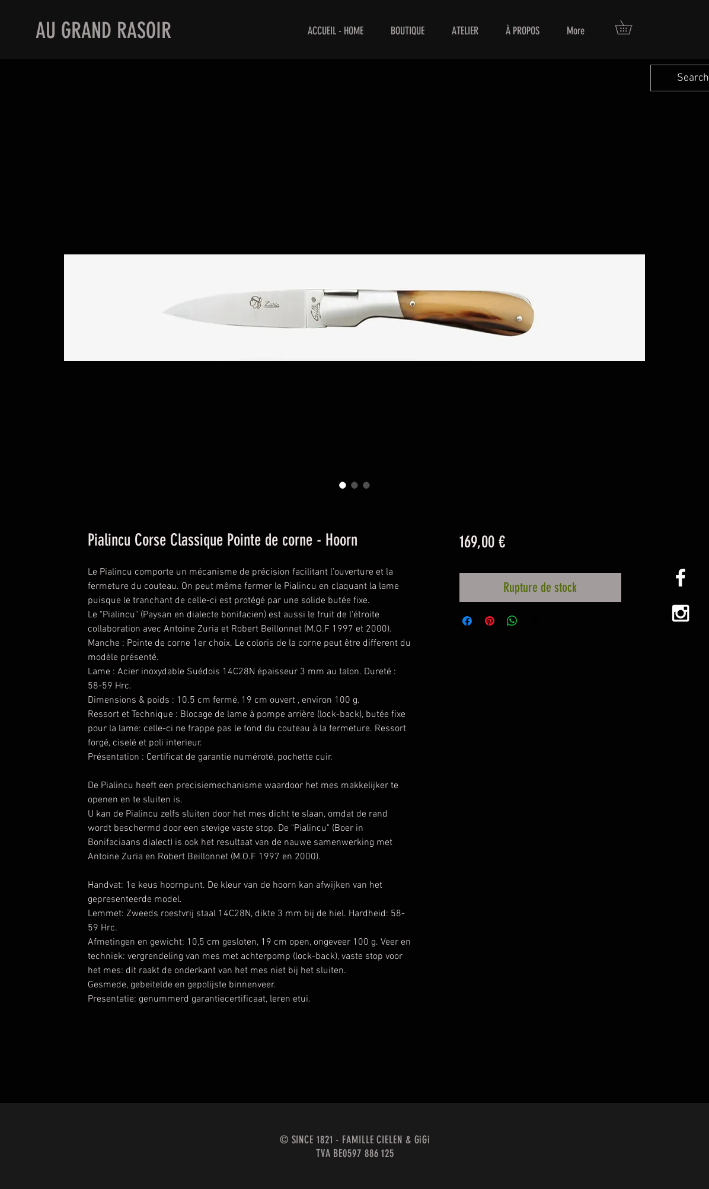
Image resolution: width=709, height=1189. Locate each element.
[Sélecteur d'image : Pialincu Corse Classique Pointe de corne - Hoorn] (343, 485)
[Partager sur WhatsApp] (512, 621)
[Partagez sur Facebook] (467, 621)
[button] (630, 27)
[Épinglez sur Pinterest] (490, 621)
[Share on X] (535, 621)
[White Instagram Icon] (680, 613)
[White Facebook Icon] (680, 577)
